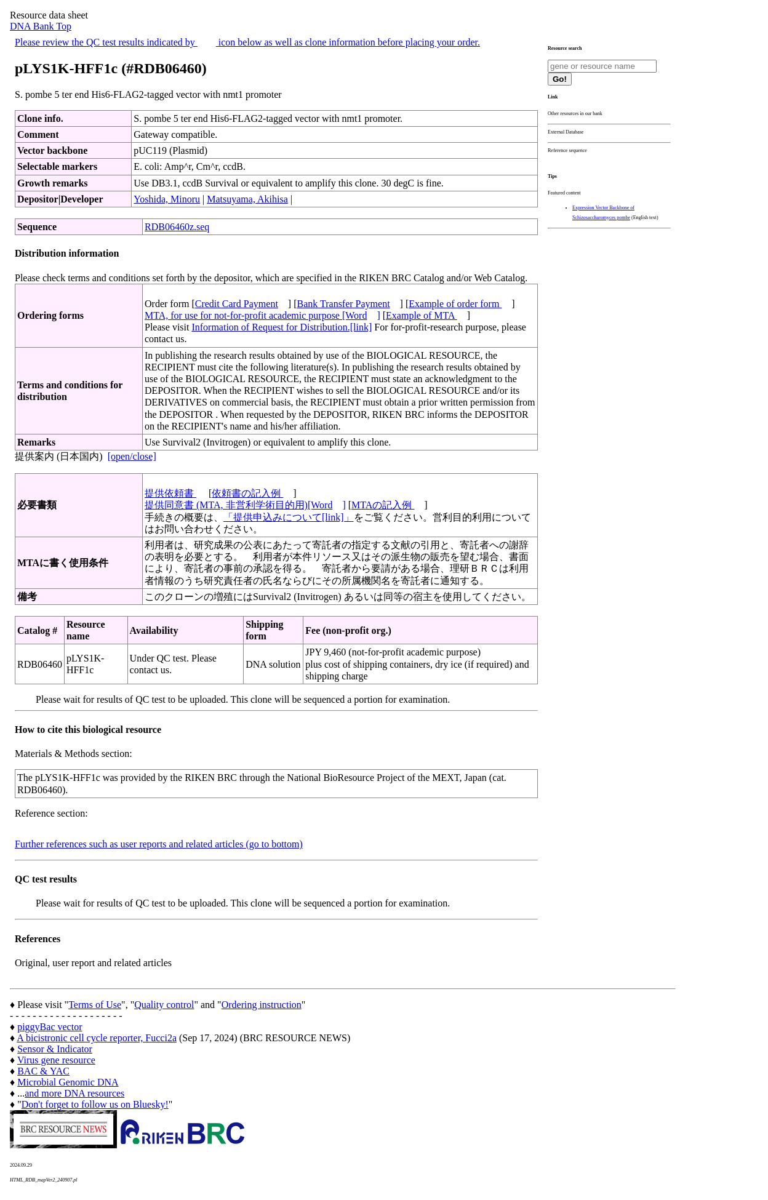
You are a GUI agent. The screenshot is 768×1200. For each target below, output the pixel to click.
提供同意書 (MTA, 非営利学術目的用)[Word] (245, 505)
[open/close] (132, 456)
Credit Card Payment (236, 303)
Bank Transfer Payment (343, 303)
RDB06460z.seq (177, 227)
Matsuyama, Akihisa (247, 199)
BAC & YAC (43, 1071)
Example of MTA (421, 315)
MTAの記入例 (382, 505)
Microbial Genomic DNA (67, 1082)
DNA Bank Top (40, 26)
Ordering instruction (262, 1004)
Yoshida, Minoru (167, 199)
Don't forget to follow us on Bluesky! (95, 1104)
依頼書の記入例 (247, 493)
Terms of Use (94, 1004)
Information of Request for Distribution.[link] (281, 327)
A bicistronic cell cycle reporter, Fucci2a (97, 1038)
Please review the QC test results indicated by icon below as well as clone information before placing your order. (247, 42)
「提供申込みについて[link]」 (288, 517)
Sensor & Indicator (54, 1049)
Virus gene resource (56, 1060)
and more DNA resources (74, 1093)
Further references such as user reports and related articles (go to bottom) (159, 844)
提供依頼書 (170, 493)
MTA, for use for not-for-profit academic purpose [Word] (262, 315)
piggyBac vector (49, 1027)
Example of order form (455, 303)
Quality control (164, 1004)
